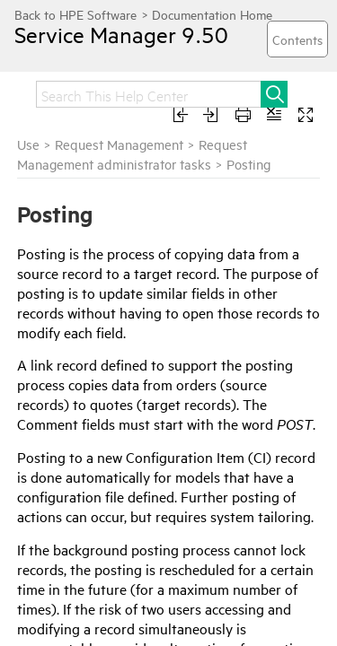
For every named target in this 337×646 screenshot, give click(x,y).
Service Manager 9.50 (105, 34)
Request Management (119, 144)
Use (28, 144)
